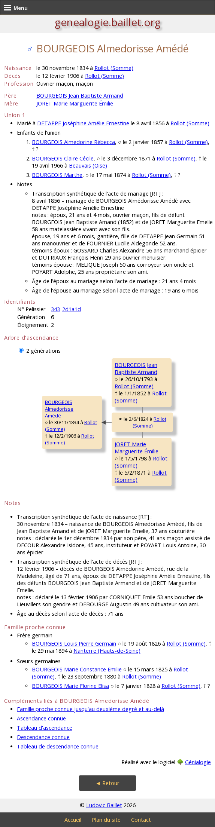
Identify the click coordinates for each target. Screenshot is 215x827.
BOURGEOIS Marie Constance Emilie (77, 669)
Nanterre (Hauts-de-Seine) (106, 650)
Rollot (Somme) (113, 67)
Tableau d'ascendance (44, 727)
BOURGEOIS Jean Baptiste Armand (79, 95)
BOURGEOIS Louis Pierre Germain (74, 643)
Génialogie (198, 762)
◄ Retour (107, 783)
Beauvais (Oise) (88, 165)
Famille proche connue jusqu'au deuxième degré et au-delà (90, 709)
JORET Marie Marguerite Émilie (74, 103)
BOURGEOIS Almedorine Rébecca (73, 142)
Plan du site (106, 819)
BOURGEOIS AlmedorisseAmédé (59, 409)
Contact (141, 819)
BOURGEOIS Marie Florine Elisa (70, 685)
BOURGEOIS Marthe (57, 174)
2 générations (43, 350)
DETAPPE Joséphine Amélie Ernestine (83, 123)
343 (55, 309)
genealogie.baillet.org (108, 22)
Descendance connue (43, 737)
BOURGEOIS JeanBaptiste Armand (136, 368)
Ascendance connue (41, 718)
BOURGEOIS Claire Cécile (63, 158)
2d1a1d (71, 309)
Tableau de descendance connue (58, 746)
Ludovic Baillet (104, 805)
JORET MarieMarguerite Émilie (136, 448)
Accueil (72, 819)
